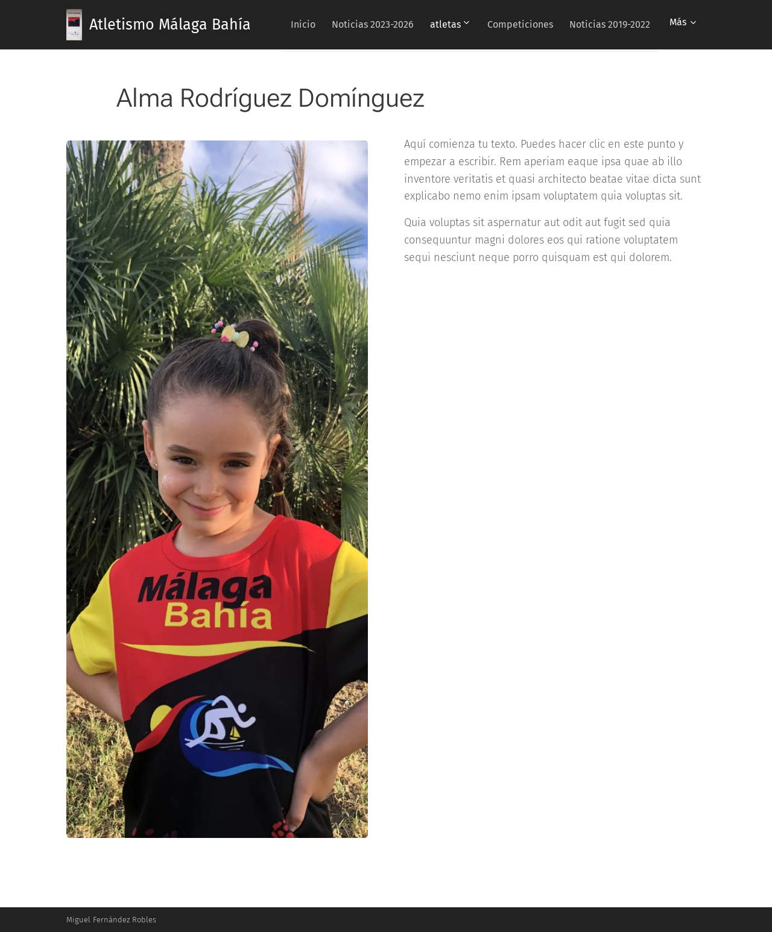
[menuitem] (383, 24)
